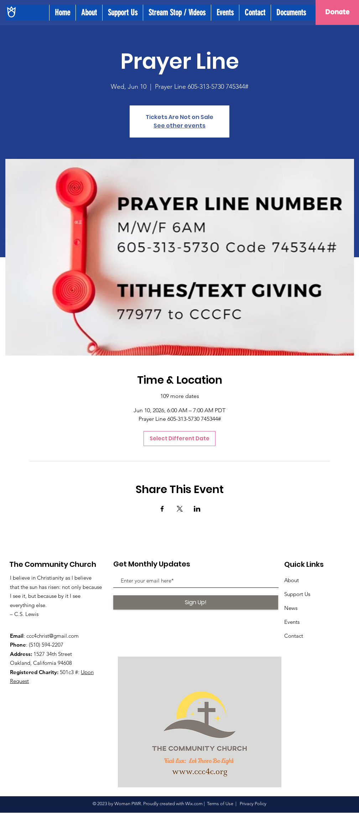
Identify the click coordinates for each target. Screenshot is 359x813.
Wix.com (194, 803)
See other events (179, 125)
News (290, 608)
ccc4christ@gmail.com (52, 635)
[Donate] (337, 12)
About (291, 580)
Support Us (297, 594)
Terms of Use (220, 803)
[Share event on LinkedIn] (197, 509)
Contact (293, 635)
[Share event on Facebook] (162, 509)
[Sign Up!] (195, 602)
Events (292, 621)
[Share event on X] (179, 509)
